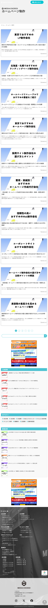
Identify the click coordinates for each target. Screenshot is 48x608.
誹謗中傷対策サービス (6, 543)
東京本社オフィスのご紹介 (8, 562)
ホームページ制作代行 (25, 528)
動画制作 (17, 421)
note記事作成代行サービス (7, 524)
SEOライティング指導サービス (8, 519)
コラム (4, 567)
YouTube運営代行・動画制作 (8, 551)
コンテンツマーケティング (7, 522)
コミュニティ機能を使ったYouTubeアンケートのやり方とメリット (23, 388)
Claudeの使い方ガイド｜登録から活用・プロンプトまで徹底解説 (23, 448)
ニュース (4, 569)
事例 (4, 571)
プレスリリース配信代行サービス (9, 545)
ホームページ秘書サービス (26, 532)
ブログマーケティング (25, 517)
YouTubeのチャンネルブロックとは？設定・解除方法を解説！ (22, 396)
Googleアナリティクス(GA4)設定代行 (10, 538)
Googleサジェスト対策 (7, 532)
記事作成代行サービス (6, 517)
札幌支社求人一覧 (21, 564)
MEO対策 (6, 418)
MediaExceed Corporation (23, 606)
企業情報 (4, 559)
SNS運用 (19, 418)
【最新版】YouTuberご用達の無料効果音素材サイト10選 (21, 373)
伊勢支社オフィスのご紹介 (8, 564)
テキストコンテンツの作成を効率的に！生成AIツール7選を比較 (22, 463)
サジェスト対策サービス (7, 528)
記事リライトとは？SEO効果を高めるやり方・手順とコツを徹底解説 (24, 455)
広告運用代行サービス (25, 515)
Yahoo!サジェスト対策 (6, 530)
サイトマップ (5, 574)
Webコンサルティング (29, 418)
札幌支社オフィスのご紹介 (8, 566)
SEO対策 (13, 418)
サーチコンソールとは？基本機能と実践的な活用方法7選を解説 (22, 440)
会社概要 (4, 560)
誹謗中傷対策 (31, 421)
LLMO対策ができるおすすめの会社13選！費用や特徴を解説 (21, 432)
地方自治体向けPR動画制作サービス (9, 554)
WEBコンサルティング (6, 536)
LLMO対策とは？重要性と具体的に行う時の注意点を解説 (21, 471)
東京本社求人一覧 (21, 561)
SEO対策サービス (5, 515)
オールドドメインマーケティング (9, 521)
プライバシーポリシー (7, 572)
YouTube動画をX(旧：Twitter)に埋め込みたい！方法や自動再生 (23, 380)
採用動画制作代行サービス (7, 553)
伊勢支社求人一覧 (21, 562)
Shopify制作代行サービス (26, 530)
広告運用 (23, 421)
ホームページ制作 (8, 421)
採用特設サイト (21, 559)
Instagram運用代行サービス (26, 536)
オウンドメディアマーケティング (27, 519)
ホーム (2, 25)
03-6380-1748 (19, 594)
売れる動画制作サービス (7, 549)
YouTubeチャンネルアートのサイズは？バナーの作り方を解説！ (23, 404)
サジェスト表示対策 (41, 418)
